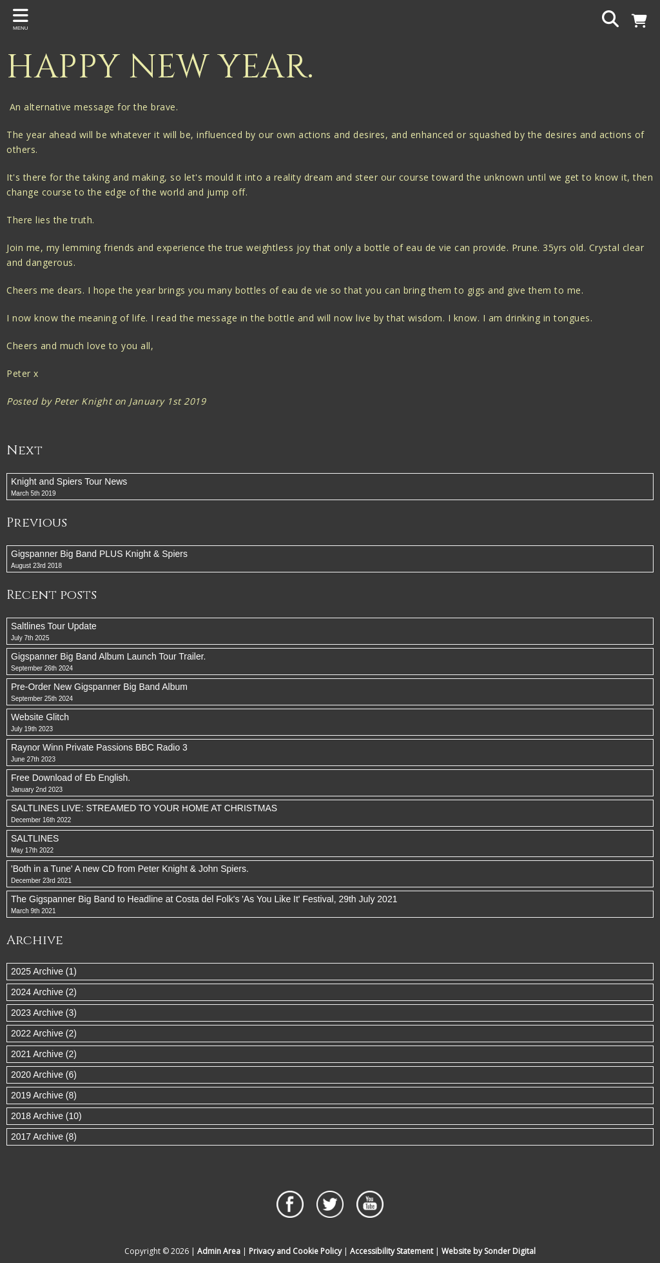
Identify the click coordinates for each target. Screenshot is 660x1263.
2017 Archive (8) (44, 1136)
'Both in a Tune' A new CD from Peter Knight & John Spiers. (330, 874)
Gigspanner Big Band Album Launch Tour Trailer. (330, 662)
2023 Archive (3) (44, 1012)
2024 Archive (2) (44, 992)
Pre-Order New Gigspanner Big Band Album (330, 692)
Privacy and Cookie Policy (295, 1251)
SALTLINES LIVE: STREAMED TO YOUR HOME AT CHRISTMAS (330, 814)
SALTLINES (330, 844)
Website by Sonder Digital (489, 1251)
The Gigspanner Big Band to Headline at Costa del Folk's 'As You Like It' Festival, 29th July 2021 (330, 905)
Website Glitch (330, 723)
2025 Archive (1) (44, 971)
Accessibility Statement (391, 1251)
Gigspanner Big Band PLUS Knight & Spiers (330, 560)
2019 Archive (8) (44, 1095)
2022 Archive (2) (44, 1033)
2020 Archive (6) (44, 1074)
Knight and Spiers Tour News (330, 487)
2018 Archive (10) (46, 1116)
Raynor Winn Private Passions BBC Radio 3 (330, 753)
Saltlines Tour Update (330, 632)
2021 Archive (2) (44, 1054)
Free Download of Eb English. (330, 783)
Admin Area (218, 1251)
